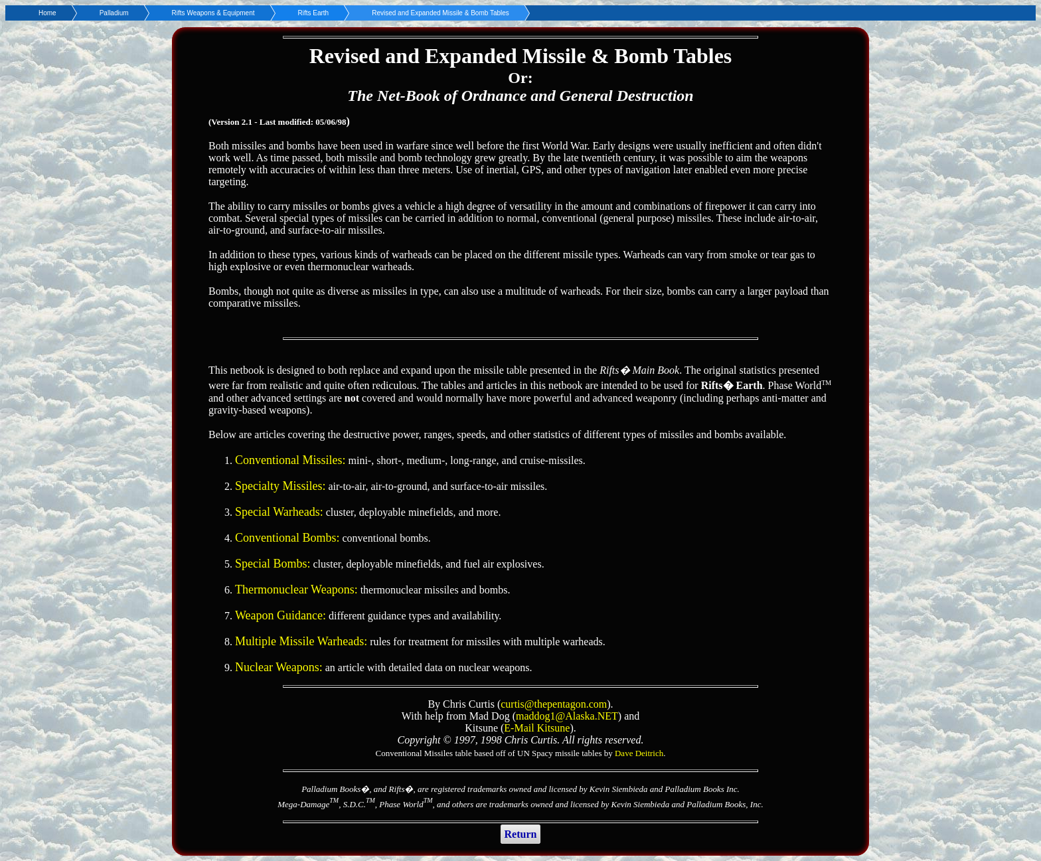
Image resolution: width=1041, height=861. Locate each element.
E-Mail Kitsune (537, 728)
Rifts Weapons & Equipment (213, 13)
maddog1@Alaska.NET (567, 716)
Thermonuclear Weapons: (296, 589)
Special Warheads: (279, 511)
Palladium (114, 13)
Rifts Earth (313, 13)
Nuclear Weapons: (279, 667)
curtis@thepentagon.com (554, 704)
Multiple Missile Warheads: (301, 641)
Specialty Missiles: (280, 486)
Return (521, 834)
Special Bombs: (273, 563)
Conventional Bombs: (287, 537)
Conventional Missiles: (290, 460)
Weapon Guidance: (280, 615)
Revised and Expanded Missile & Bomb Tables (440, 13)
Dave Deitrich (639, 753)
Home (47, 13)
